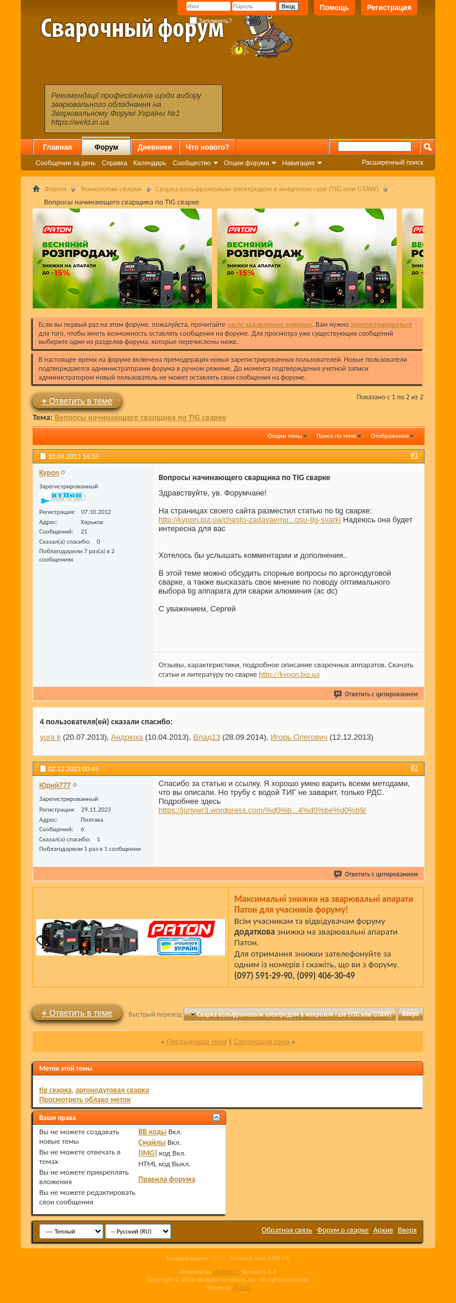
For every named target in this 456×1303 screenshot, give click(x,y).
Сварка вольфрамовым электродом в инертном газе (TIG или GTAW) (267, 188)
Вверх (410, 1014)
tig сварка (55, 1090)
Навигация (298, 162)
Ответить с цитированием (376, 694)
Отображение (390, 436)
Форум (106, 147)
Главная (57, 147)
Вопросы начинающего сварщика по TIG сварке (140, 417)
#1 (414, 455)
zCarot (242, 1287)
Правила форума (166, 1179)
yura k (50, 737)
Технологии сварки (111, 188)
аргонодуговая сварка (112, 1090)
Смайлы (152, 1142)
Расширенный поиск (392, 162)
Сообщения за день (66, 162)
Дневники (155, 147)
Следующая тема (262, 1041)
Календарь (149, 162)
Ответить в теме (77, 401)
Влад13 (206, 737)
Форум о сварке (343, 1229)
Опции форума (246, 162)
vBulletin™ (226, 1272)
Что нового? (207, 147)
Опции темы (285, 436)
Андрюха (127, 737)
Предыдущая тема (196, 1041)
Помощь (334, 8)
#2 (414, 767)
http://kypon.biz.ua (289, 674)
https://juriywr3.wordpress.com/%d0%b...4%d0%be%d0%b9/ (262, 810)
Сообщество (192, 162)
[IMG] (147, 1153)
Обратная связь (287, 1229)
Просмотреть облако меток (85, 1099)
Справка (114, 162)
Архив (383, 1229)
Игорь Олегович (299, 737)
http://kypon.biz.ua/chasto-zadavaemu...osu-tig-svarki (250, 519)
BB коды (152, 1131)
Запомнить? (210, 21)
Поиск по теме (336, 436)
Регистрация (389, 8)
